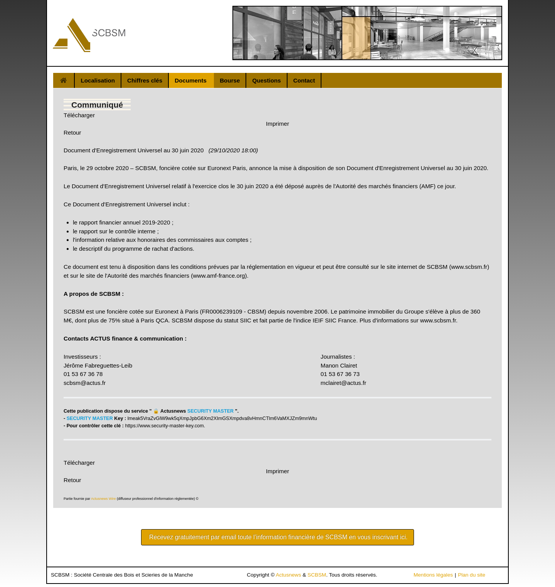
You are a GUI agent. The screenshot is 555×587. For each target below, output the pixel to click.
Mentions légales (433, 575)
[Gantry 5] (89, 35)
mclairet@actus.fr (343, 383)
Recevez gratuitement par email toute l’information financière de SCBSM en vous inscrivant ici (277, 537)
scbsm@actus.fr (85, 383)
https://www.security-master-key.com (164, 425)
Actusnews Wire (103, 499)
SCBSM (317, 575)
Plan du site (471, 575)
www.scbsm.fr (469, 266)
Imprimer (277, 123)
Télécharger (79, 115)
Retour (72, 132)
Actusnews (288, 575)
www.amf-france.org (219, 275)
